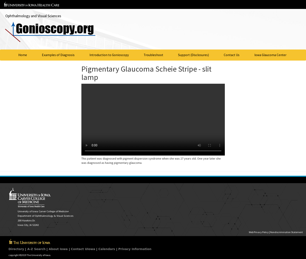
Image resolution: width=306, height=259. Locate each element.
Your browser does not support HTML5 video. (153, 120)
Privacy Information (135, 249)
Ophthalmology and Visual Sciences (33, 15)
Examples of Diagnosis (58, 55)
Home (22, 55)
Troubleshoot (153, 55)
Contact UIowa (83, 249)
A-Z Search (36, 249)
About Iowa (58, 249)
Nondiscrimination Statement (286, 232)
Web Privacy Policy (259, 232)
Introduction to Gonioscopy (109, 55)
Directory (16, 249)
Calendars (106, 249)
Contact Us (231, 55)
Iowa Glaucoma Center (270, 55)
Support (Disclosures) (193, 55)
